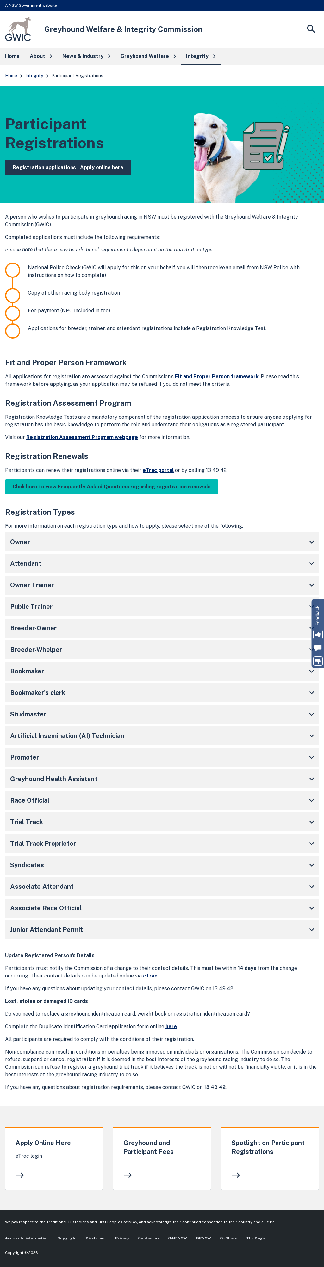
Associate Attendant (163, 886)
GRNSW (203, 1238)
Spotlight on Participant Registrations (268, 1147)
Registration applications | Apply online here (68, 167)
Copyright (67, 1238)
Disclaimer (96, 1238)
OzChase (228, 1238)
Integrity (34, 75)
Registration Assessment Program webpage (82, 437)
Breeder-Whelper (163, 649)
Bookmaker (163, 671)
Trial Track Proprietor (163, 843)
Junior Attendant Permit (163, 929)
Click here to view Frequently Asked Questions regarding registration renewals (112, 487)
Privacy (122, 1238)
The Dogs (255, 1238)
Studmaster (163, 714)
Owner (163, 542)
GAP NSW (177, 1238)
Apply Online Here (43, 1143)
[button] (41, 56)
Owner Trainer (163, 585)
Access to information (26, 1238)
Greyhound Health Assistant (163, 779)
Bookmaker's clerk (163, 692)
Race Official (163, 800)
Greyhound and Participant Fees (148, 1147)
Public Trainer (163, 606)
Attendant (163, 563)
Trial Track (163, 822)
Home (11, 75)
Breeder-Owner (163, 628)
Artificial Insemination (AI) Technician (163, 736)
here (171, 1026)
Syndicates (163, 865)
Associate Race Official (163, 908)
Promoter (163, 757)
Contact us (148, 1238)
